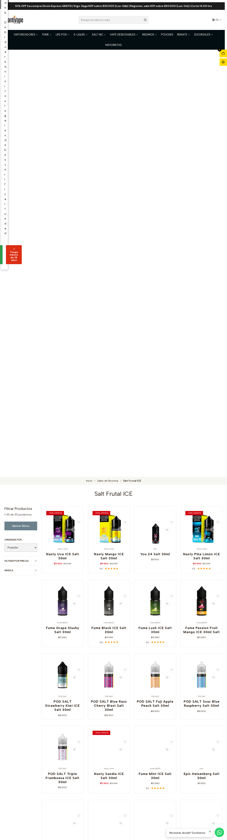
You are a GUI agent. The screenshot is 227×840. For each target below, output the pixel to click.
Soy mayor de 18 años (90, 430)
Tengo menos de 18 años (134, 430)
